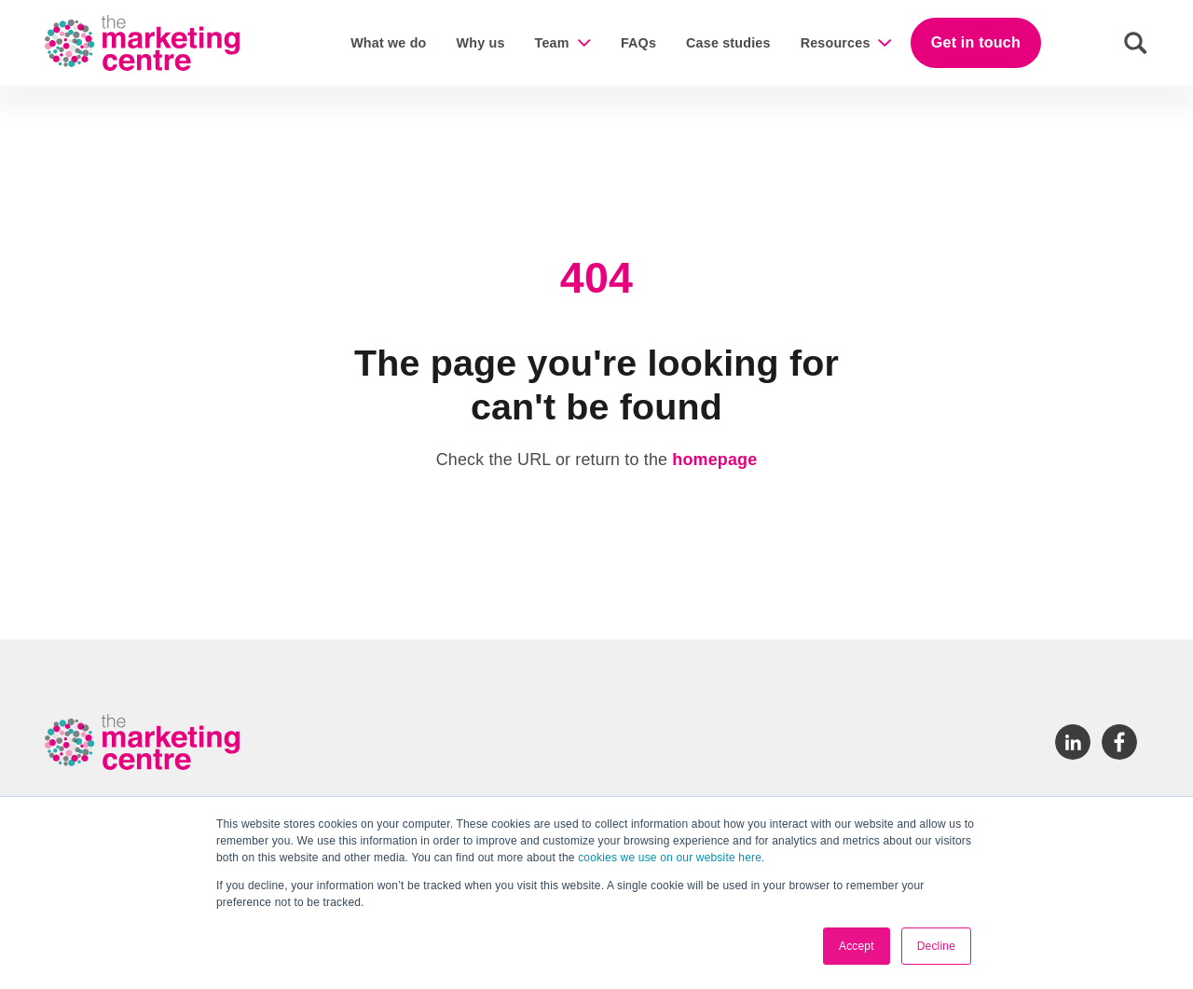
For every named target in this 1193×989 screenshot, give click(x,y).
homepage (714, 459)
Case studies (728, 42)
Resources (836, 42)
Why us (481, 42)
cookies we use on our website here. (670, 857)
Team (552, 42)
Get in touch (976, 42)
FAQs (638, 42)
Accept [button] (856, 946)
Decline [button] (936, 946)
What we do (388, 42)
